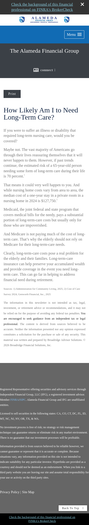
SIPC (23, 399)
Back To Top (73, 508)
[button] (74, 34)
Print (12, 94)
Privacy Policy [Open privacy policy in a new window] (9, 492)
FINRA (14, 399)
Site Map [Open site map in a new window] (28, 492)
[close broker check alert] (82, 4)
